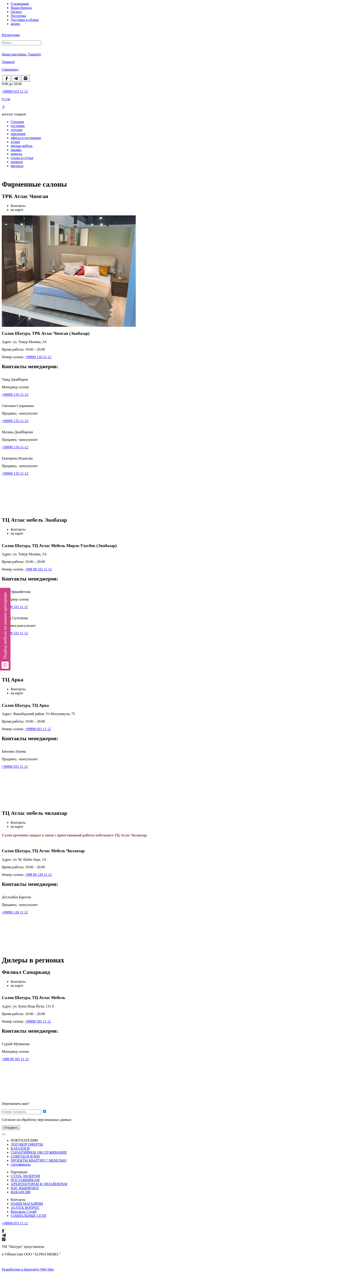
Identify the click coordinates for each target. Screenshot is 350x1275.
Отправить (11, 1127)
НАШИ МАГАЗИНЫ (27, 1204)
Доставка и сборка (25, 20)
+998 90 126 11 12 (38, 875)
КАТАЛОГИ (20, 1148)
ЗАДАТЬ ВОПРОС (25, 1208)
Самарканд (10, 69)
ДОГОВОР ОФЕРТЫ (27, 1144)
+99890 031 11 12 (38, 729)
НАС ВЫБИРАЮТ (25, 1188)
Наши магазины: (15, 54)
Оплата (16, 12)
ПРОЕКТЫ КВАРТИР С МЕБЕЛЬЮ (39, 1160)
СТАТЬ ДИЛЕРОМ (25, 1176)
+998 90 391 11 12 (15, 1059)
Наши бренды (21, 8)
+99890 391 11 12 (38, 1021)
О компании (20, 4)
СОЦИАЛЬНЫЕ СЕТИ (28, 1216)
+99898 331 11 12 (15, 607)
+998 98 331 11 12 (38, 569)
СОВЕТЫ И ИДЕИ (25, 1156)
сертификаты (21, 1164)
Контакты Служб (23, 1212)
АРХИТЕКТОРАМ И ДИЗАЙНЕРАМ (39, 1184)
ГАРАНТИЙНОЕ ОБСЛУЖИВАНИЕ (39, 1152)
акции (15, 24)
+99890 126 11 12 (15, 912)
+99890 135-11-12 (38, 357)
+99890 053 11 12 (15, 91)
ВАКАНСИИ (21, 1192)
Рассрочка (18, 16)
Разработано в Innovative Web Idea (28, 1269)
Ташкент (35, 54)
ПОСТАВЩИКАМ (25, 1180)
